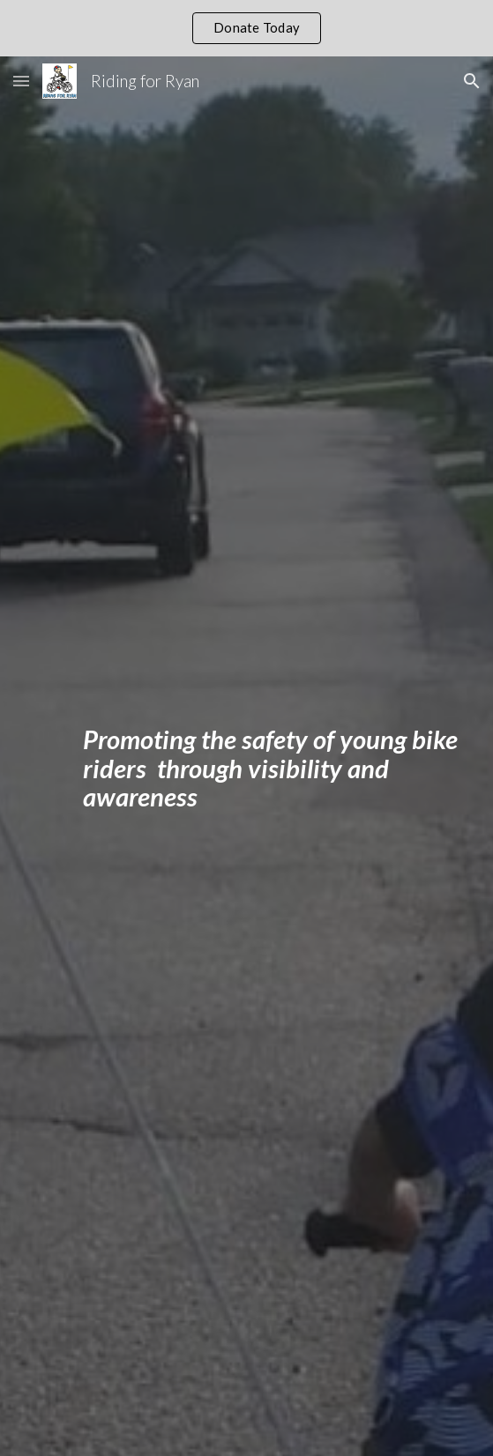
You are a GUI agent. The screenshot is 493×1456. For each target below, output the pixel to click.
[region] (246, 28)
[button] (21, 80)
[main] (246, 784)
